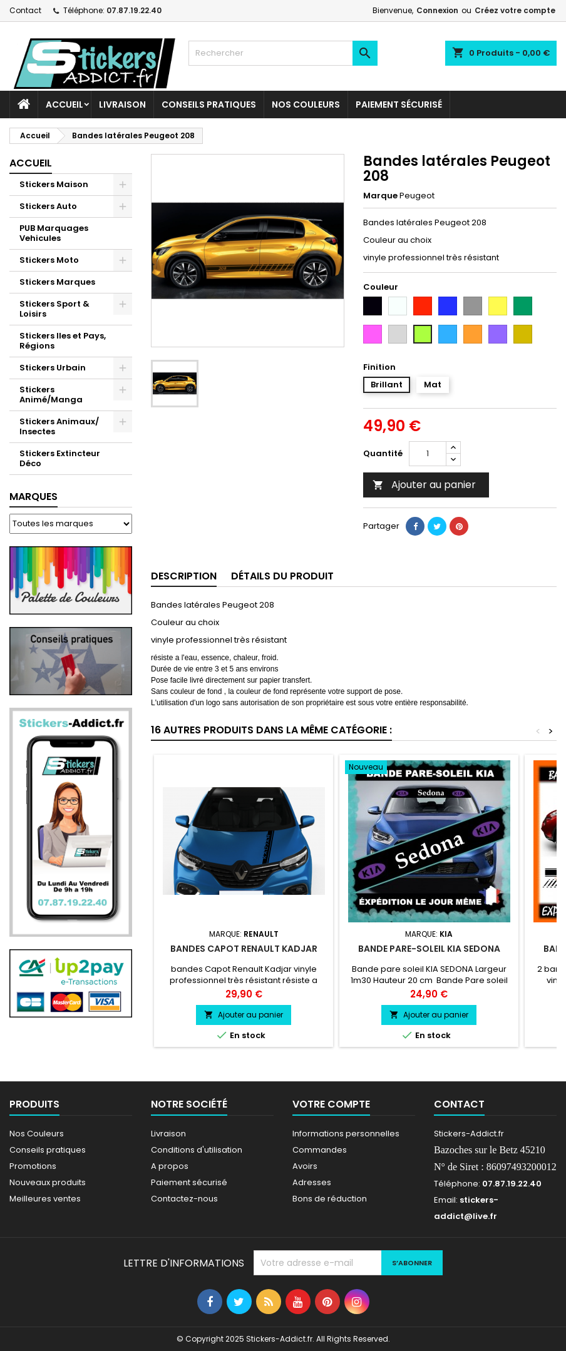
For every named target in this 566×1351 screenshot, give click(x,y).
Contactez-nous (184, 1199)
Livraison (122, 104)
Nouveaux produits (47, 1182)
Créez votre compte (515, 10)
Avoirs (304, 1166)
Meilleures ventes (45, 1199)
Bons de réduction (329, 1199)
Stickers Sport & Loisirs (54, 309)
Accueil (64, 104)
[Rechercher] (282, 53)
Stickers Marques (57, 282)
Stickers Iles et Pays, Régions (62, 341)
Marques (33, 496)
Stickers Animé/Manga (51, 394)
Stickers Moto (49, 260)
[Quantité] (427, 453)
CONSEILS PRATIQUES (209, 104)
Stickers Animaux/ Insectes (59, 426)
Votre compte (331, 1104)
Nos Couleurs (306, 104)
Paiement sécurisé (399, 104)
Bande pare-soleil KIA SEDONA (429, 948)
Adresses (311, 1182)
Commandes (319, 1150)
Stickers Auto (48, 206)
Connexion (437, 10)
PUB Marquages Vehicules (53, 233)
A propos (169, 1166)
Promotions (32, 1166)
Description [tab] (184, 576)
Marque (380, 195)
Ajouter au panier (424, 484)
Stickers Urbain (52, 368)
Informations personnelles (345, 1133)
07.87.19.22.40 (134, 10)
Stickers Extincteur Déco (59, 458)
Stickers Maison (53, 184)
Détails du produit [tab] (282, 576)
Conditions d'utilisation (196, 1150)
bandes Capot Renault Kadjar (243, 948)
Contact (25, 10)
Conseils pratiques (47, 1150)
